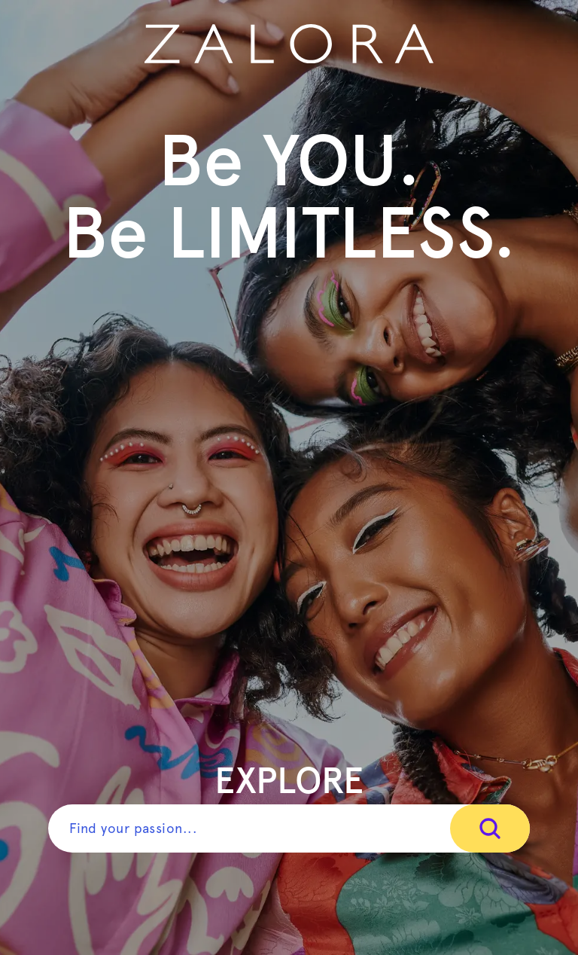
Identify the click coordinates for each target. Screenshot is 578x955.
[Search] (490, 828)
